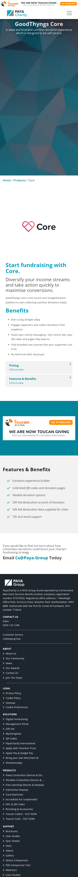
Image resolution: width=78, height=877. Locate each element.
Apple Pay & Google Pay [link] (18, 753)
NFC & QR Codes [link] (14, 804)
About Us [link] (9, 653)
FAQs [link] (7, 845)
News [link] (7, 663)
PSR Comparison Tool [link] (16, 865)
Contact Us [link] (10, 673)
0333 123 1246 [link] (11, 625)
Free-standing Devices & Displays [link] (23, 784)
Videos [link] (8, 850)
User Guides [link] (11, 836)
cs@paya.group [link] (31, 557)
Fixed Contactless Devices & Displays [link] (23, 775)
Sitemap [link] (9, 702)
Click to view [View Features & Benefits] (37, 381)
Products (19, 180)
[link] (17, 13)
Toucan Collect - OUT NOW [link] (20, 814)
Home (7, 180)
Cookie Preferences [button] (15, 707)
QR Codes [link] (10, 738)
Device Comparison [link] (15, 860)
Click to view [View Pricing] (37, 367)
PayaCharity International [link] (19, 743)
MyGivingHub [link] (12, 733)
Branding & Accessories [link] (18, 809)
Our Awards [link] (11, 668)
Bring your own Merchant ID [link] (20, 758)
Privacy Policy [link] (12, 693)
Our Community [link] (13, 658)
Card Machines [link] (13, 794)
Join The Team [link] (12, 677)
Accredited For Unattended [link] (20, 799)
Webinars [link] (10, 870)
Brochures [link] (10, 831)
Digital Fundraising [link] (15, 719)
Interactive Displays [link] (15, 789)
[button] (69, 13)
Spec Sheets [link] (11, 841)
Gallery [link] (8, 855)
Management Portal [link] (16, 724)
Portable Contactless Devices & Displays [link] (23, 780)
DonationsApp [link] (12, 762)
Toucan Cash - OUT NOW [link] (19, 818)
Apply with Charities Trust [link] (19, 748)
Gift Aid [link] (8, 728)
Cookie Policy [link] (12, 698)
